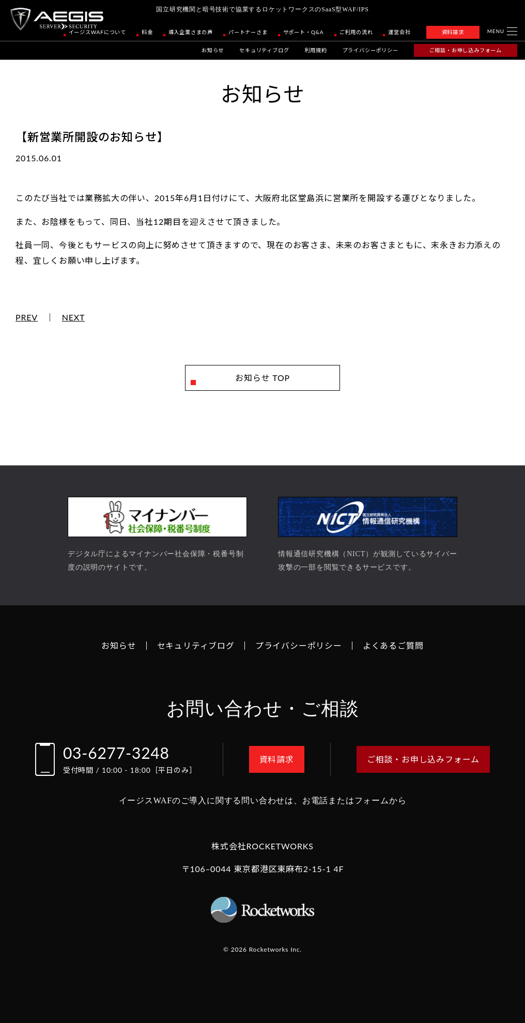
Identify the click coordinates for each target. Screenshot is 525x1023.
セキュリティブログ (264, 50)
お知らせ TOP (262, 378)
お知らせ (213, 50)
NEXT (73, 317)
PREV (27, 317)
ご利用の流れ (356, 32)
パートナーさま (248, 32)
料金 (147, 32)
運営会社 (399, 32)
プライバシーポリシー (370, 50)
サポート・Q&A (303, 32)
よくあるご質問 (393, 645)
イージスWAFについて (98, 32)
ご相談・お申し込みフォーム (465, 50)
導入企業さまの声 (190, 32)
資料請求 (453, 32)
